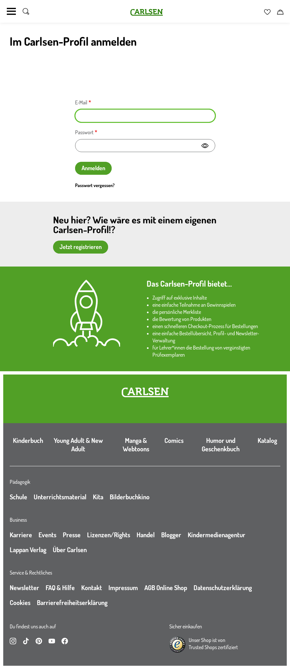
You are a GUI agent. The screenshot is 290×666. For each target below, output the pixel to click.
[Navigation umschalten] (11, 11)
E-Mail (81, 102)
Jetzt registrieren (81, 246)
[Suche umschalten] (25, 11)
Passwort (84, 132)
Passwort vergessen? (95, 185)
